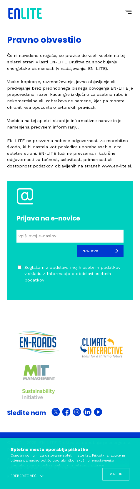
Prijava (100, 250)
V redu (116, 474)
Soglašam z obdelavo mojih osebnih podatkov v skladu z (72, 273)
